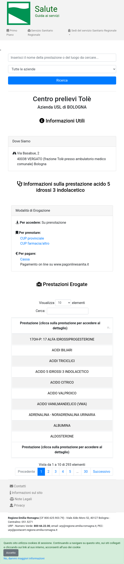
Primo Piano (12, 32)
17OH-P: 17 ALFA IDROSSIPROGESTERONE (62, 339)
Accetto (11, 552)
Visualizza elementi (62, 303)
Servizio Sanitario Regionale (40, 32)
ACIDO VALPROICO (62, 393)
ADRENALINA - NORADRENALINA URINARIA (62, 415)
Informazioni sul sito (26, 493)
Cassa (25, 259)
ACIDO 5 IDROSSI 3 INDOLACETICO (62, 372)
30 (86, 472)
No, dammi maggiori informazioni (24, 558)
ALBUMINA (62, 426)
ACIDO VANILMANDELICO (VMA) (62, 404)
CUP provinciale (32, 238)
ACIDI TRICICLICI (62, 361)
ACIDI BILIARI (62, 350)
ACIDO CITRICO (62, 382)
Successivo (101, 472)
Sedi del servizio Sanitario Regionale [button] (92, 30)
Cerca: (62, 311)
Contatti (18, 486)
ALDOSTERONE (62, 436)
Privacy (17, 505)
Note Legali (21, 499)
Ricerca (62, 80)
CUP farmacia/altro (34, 243)
